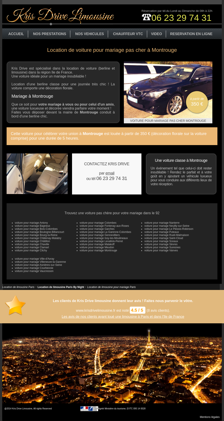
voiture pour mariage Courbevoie (34, 268)
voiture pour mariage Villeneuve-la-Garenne (40, 261)
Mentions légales (210, 417)
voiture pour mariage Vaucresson (34, 271)
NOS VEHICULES (89, 34)
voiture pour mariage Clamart (32, 247)
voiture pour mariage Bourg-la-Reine (36, 235)
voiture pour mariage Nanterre (161, 222)
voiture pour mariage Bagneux (32, 225)
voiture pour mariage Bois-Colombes (36, 228)
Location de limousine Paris (18, 287)
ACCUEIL (16, 34)
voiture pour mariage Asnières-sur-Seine (38, 264)
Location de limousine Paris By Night (61, 287)
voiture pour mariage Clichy (31, 250)
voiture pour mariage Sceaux (161, 241)
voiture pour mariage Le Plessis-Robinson (168, 228)
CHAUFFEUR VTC (128, 34)
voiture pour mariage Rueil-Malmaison (166, 235)
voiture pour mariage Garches (97, 228)
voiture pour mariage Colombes (98, 222)
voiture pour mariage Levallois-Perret (101, 241)
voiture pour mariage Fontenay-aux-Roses (104, 225)
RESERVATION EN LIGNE (191, 34)
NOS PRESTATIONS (49, 34)
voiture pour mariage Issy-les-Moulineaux (104, 238)
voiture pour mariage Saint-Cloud (163, 238)
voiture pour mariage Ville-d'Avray (34, 258)
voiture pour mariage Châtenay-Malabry (38, 238)
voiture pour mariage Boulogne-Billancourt (39, 232)
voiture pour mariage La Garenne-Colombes (105, 232)
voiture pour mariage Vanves (161, 250)
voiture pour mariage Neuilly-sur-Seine (166, 225)
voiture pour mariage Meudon (97, 247)
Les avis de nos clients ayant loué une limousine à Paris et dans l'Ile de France (123, 316)
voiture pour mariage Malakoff (97, 244)
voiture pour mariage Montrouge (98, 250)
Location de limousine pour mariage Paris (111, 287)
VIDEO (156, 34)
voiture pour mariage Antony (31, 222)
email (109, 173)
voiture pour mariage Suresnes (162, 247)
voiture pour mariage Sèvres (160, 244)
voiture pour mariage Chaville (32, 244)
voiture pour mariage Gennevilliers (100, 235)
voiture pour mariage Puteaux (161, 232)
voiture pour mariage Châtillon (32, 241)
